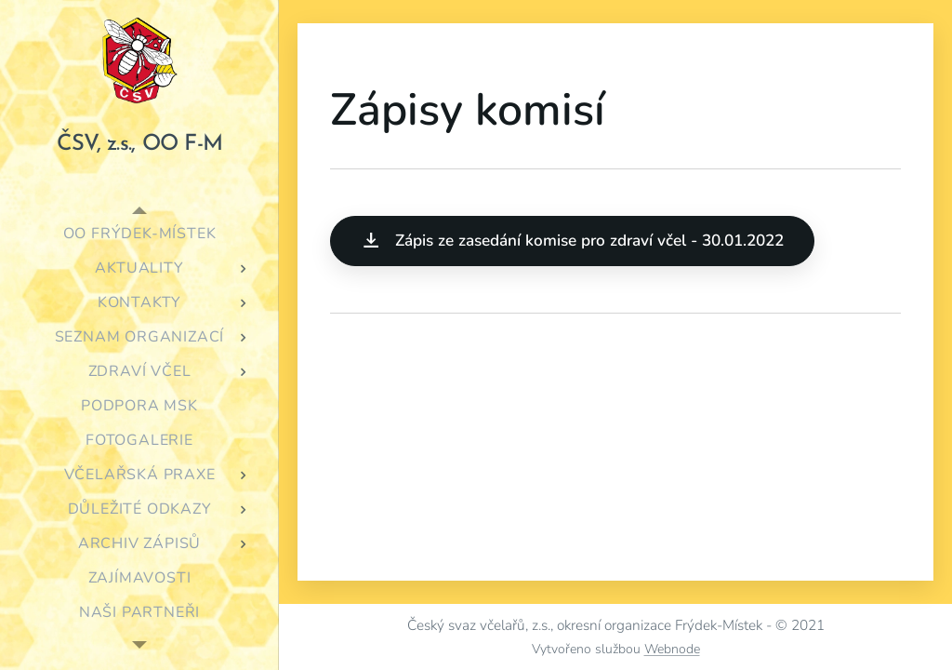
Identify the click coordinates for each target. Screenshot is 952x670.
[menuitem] (139, 234)
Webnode (672, 649)
